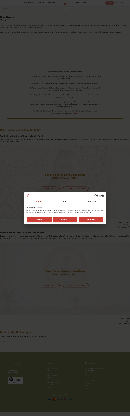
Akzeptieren (91, 219)
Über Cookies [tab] (92, 201)
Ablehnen (39, 219)
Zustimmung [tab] (38, 201)
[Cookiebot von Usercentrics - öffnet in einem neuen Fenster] (96, 195)
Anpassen (65, 219)
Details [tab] (65, 201)
